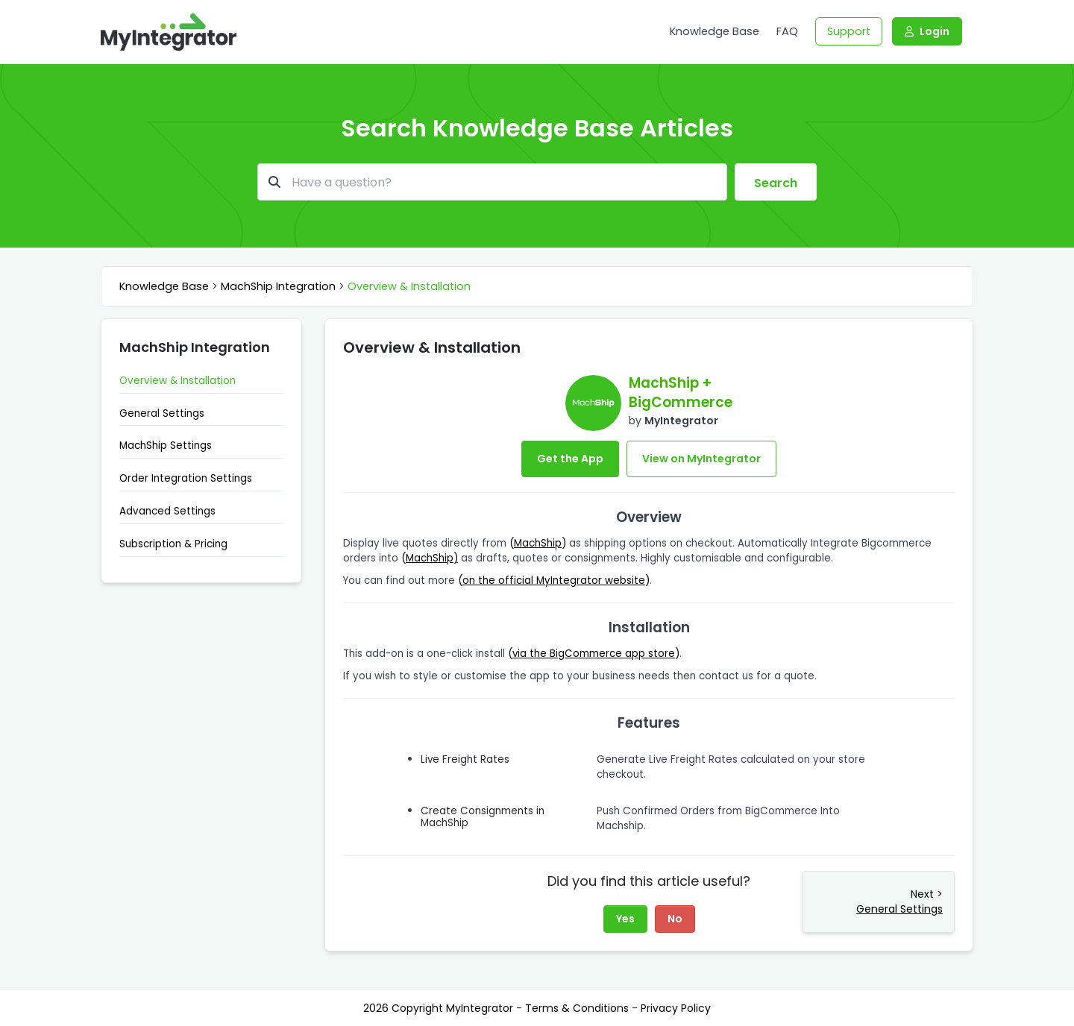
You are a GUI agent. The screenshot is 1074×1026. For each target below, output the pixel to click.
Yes (625, 918)
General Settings (161, 413)
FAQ (787, 31)
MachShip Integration (278, 286)
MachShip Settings (165, 445)
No (675, 918)
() (537, 543)
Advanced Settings (167, 511)
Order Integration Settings (185, 478)
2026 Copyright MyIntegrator (439, 1008)
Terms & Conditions (578, 1008)
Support (848, 31)
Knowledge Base (714, 31)
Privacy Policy (676, 1008)
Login (927, 31)
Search (775, 183)
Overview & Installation (409, 286)
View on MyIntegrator (701, 458)
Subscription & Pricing (173, 544)
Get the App (570, 458)
